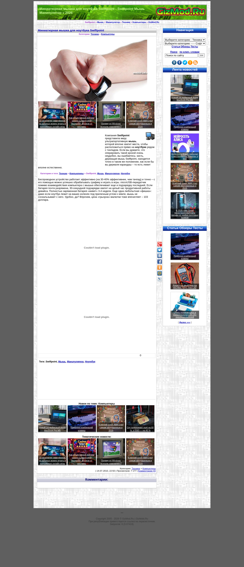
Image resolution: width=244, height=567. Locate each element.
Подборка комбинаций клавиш (185, 128)
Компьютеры (139, 22)
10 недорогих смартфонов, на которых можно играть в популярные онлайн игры (52, 124)
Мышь (100, 22)
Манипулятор (113, 22)
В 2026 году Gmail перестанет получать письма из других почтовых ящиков (184, 214)
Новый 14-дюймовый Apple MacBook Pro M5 (184, 98)
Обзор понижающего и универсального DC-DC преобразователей (184, 314)
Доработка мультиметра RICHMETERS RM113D (185, 286)
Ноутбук (125, 173)
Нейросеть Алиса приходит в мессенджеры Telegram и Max (184, 156)
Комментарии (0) (147, 471)
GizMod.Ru (153, 22)
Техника (126, 22)
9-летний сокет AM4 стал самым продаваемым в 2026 (140, 124)
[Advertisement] (55, 149)
